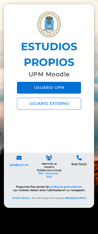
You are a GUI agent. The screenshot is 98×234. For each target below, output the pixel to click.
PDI (40, 173)
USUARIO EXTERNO (49, 103)
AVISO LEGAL (21, 198)
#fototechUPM (74, 198)
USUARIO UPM (49, 87)
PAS (49, 177)
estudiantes (74, 187)
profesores (56, 187)
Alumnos (52, 173)
